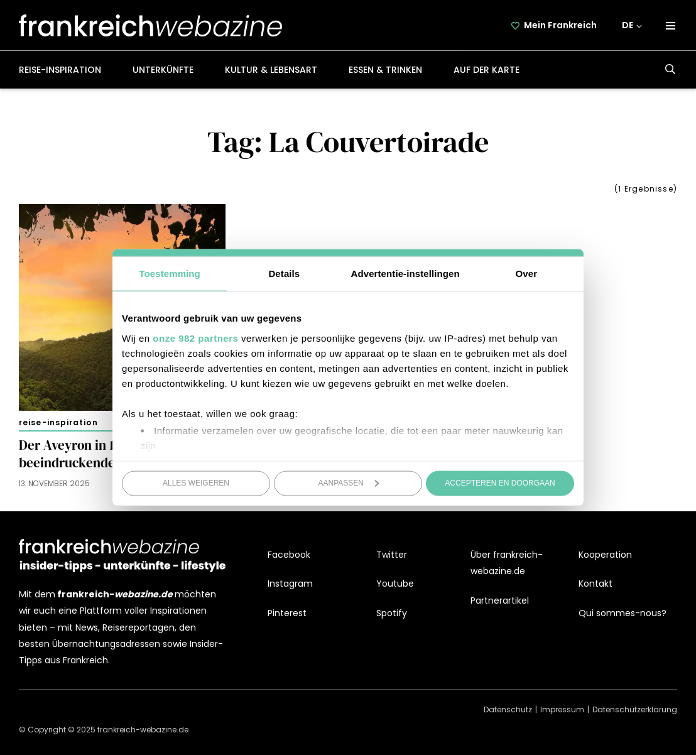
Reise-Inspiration (60, 69)
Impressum (562, 709)
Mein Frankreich (560, 25)
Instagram (290, 583)
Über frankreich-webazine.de (506, 562)
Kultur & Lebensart (271, 69)
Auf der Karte (486, 69)
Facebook (289, 554)
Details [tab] (284, 273)
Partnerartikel (499, 600)
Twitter (391, 554)
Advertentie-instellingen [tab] (405, 273)
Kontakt (595, 583)
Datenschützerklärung (634, 709)
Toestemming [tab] (169, 273)
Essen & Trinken (385, 69)
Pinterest (287, 613)
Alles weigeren (196, 483)
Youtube (395, 583)
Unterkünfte (163, 69)
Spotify (391, 613)
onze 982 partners (195, 337)
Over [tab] (527, 273)
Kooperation (605, 554)
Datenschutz (508, 709)
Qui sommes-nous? (622, 613)
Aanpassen (348, 483)
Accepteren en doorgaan (500, 483)
